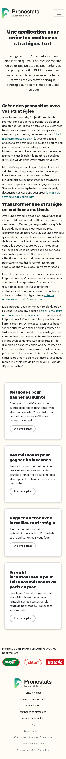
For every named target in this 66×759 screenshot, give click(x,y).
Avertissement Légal (33, 743)
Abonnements (33, 705)
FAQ (33, 724)
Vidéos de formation (33, 718)
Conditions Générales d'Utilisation (33, 737)
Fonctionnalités (33, 692)
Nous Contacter (33, 731)
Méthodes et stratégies (33, 711)
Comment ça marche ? (33, 699)
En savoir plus (22, 428)
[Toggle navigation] (59, 13)
